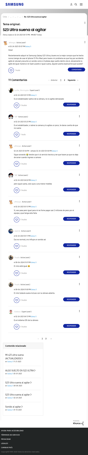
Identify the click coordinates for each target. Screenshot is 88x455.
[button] (81, 42)
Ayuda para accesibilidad (12, 431)
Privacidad (6, 439)
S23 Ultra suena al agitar (17, 382)
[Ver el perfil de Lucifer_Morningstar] (21, 90)
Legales (4, 443)
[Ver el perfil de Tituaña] (17, 258)
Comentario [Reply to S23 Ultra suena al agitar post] (76, 70)
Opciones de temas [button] (81, 23)
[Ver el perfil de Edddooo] (17, 312)
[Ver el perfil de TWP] (15, 117)
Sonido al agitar (13, 406)
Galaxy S (28, 46)
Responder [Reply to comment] (71, 105)
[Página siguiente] (73, 80)
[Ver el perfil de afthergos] (12, 43)
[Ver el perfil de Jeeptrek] (17, 231)
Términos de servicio (10, 435)
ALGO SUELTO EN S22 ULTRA (19, 370)
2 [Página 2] (64, 80)
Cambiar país (6, 448)
